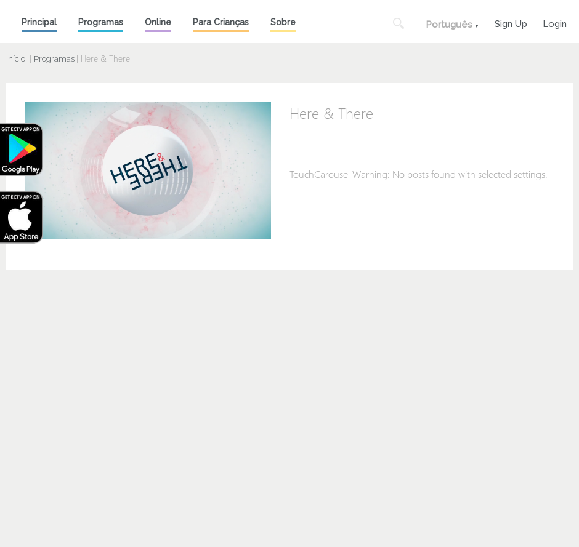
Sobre (283, 22)
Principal (39, 22)
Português (449, 24)
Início (15, 58)
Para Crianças (221, 22)
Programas (100, 22)
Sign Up (511, 22)
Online (158, 22)
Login (555, 22)
